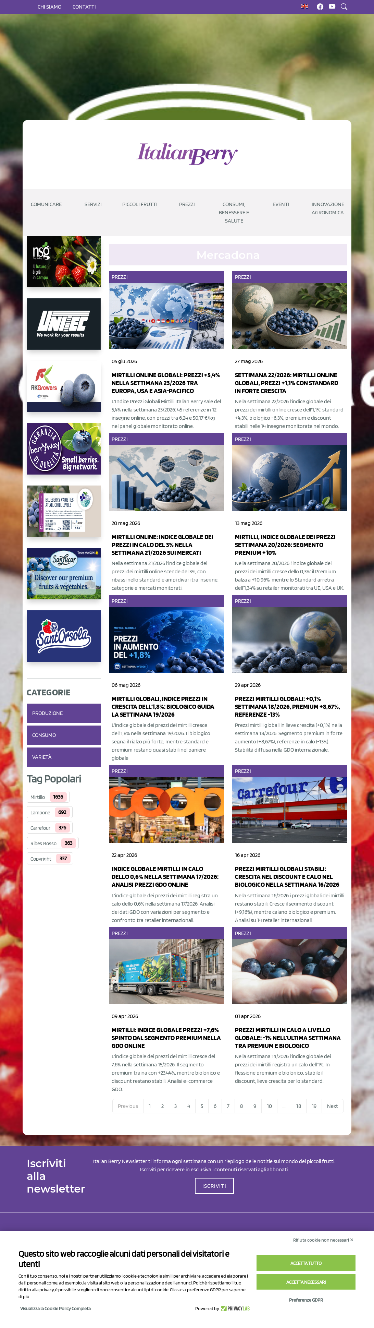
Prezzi (120, 277)
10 (269, 1106)
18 (298, 1106)
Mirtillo (37, 797)
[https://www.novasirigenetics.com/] (64, 267)
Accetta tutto (306, 1263)
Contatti (84, 6)
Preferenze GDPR (306, 1300)
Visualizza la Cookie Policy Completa (55, 1308)
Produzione (47, 713)
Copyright (40, 859)
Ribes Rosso (43, 843)
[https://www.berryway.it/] (64, 454)
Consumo (44, 735)
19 (314, 1106)
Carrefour (40, 828)
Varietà (42, 757)
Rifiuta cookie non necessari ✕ (323, 1240)
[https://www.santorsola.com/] (64, 641)
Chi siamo (49, 6)
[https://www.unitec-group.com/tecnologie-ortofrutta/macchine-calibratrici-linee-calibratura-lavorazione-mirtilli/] (64, 329)
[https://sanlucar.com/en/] (64, 579)
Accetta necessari (306, 1282)
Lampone (40, 813)
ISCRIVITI (214, 1186)
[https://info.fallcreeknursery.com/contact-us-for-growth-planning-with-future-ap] (64, 517)
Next (332, 1106)
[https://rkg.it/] (64, 392)
